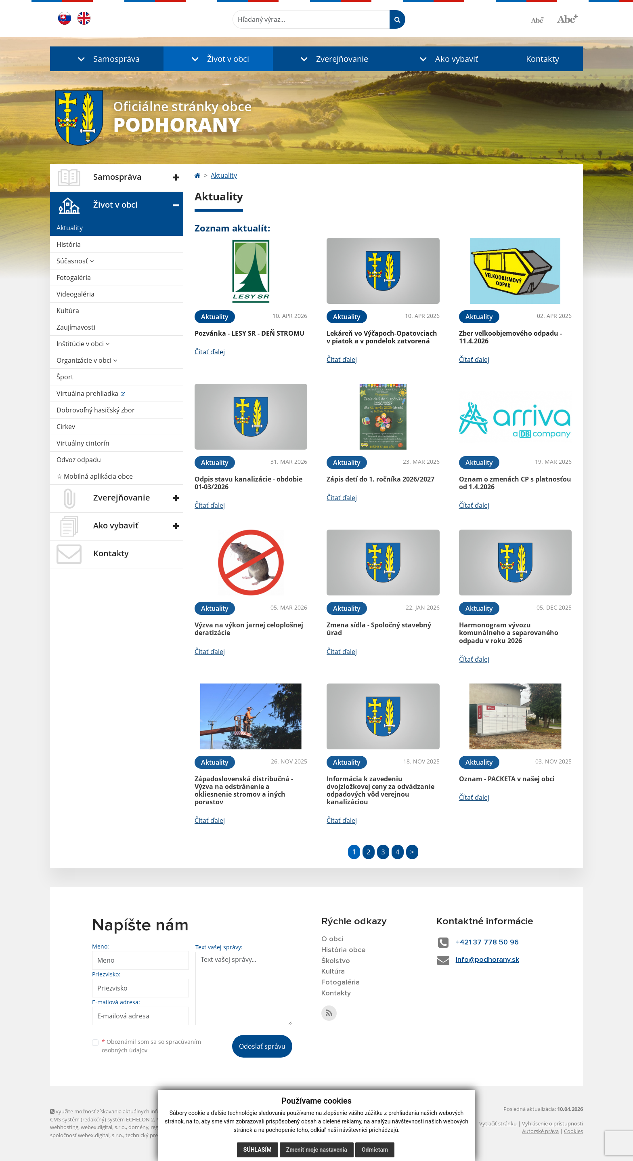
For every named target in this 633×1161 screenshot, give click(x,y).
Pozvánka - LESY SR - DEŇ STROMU (249, 333)
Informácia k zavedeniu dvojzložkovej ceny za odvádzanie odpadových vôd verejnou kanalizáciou (380, 790)
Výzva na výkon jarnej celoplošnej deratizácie (249, 628)
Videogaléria (75, 294)
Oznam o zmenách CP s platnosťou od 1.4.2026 (515, 483)
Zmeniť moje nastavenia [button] (316, 1149)
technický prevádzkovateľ (156, 1135)
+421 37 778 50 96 (487, 942)
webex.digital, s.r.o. (103, 1127)
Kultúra (68, 310)
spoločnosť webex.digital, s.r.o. (86, 1135)
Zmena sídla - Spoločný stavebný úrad (379, 628)
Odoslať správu (262, 1046)
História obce (343, 950)
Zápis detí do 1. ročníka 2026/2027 (380, 479)
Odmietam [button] (375, 1149)
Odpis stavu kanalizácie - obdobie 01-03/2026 (248, 483)
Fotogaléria (74, 277)
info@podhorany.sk (487, 959)
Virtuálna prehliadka (88, 393)
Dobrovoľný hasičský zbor (96, 410)
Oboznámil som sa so (151, 1046)
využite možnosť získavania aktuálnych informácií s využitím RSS (130, 1111)
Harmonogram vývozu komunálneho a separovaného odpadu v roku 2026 (508, 632)
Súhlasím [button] (257, 1149)
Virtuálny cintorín (83, 443)
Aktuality (70, 227)
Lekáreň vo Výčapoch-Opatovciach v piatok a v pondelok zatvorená (382, 337)
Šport (65, 376)
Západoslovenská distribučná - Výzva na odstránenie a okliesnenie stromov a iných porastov (244, 790)
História (69, 244)
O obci (332, 939)
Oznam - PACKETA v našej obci (507, 778)
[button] (106, 58)
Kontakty (542, 58)
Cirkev (66, 426)
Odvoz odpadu (79, 459)
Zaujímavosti (76, 327)
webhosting (64, 1127)
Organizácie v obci (87, 360)
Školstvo (335, 961)
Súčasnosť (75, 261)
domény (138, 1127)
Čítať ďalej (210, 351)
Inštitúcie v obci (83, 343)
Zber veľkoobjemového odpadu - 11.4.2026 (510, 337)
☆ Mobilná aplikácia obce (95, 476)
